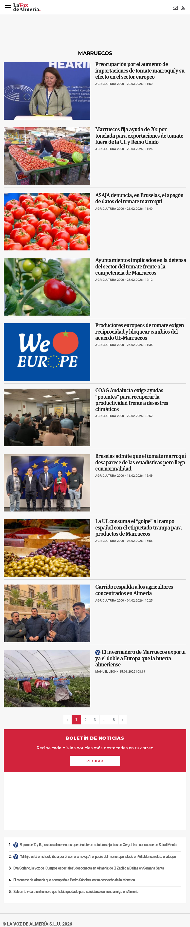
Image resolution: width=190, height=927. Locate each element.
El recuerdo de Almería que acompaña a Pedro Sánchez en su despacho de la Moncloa (74, 822)
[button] (8, 7)
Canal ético (69, 893)
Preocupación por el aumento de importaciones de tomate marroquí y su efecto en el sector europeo (139, 70)
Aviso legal (9, 885)
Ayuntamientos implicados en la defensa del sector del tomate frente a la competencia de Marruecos (140, 266)
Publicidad (9, 893)
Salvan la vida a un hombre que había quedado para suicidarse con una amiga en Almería (75, 834)
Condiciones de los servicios (103, 885)
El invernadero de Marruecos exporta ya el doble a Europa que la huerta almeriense (140, 658)
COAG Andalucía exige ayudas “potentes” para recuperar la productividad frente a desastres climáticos (131, 399)
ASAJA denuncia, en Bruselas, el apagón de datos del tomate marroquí (139, 198)
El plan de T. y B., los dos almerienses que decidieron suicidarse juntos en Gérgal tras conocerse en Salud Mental (98, 787)
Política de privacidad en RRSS (147, 885)
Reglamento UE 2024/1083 (39, 893)
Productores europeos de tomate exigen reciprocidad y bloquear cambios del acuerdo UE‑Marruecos (139, 331)
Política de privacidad (36, 885)
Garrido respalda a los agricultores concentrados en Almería (134, 590)
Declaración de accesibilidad (129, 893)
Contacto (178, 885)
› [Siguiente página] (123, 719)
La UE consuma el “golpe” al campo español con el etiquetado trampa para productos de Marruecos (138, 527)
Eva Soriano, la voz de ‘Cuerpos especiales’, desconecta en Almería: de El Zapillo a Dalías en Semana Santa (88, 810)
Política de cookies (67, 885)
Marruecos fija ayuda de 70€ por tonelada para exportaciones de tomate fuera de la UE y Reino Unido (139, 135)
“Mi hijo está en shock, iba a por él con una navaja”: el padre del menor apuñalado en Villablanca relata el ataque (97, 798)
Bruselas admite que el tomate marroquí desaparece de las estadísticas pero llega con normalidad (140, 462)
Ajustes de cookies (94, 893)
